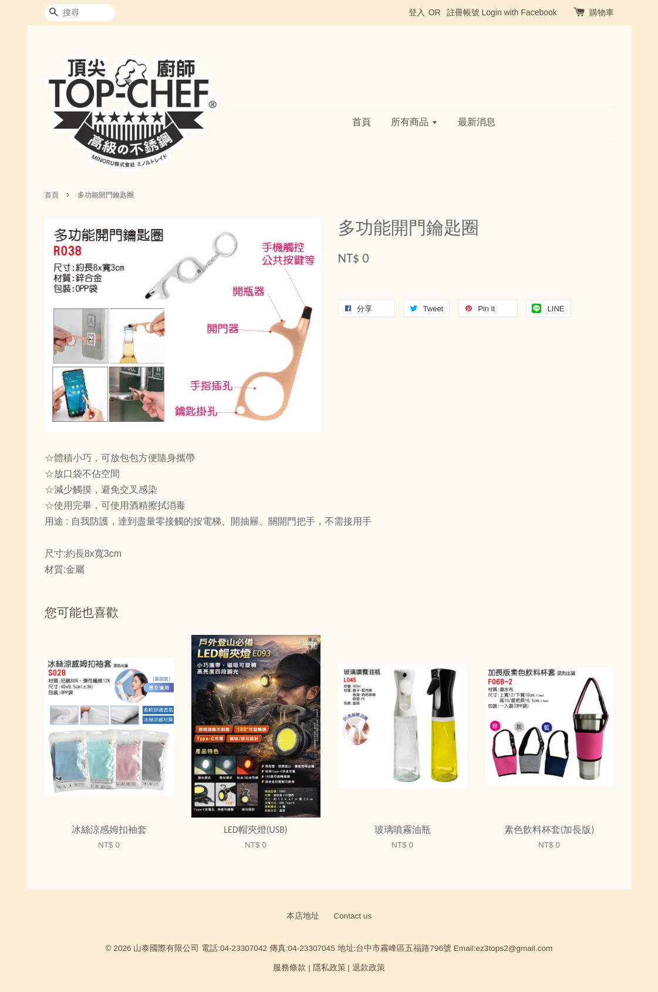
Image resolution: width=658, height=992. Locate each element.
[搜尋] (80, 12)
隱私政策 (329, 967)
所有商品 (414, 122)
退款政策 (368, 967)
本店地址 (302, 916)
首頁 (361, 122)
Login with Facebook (518, 12)
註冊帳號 (463, 12)
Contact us (352, 916)
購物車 (601, 12)
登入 (417, 12)
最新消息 (476, 122)
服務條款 (289, 967)
